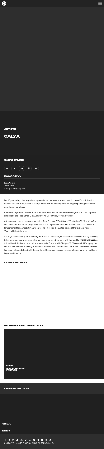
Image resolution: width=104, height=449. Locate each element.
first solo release (87, 239)
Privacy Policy (47, 443)
